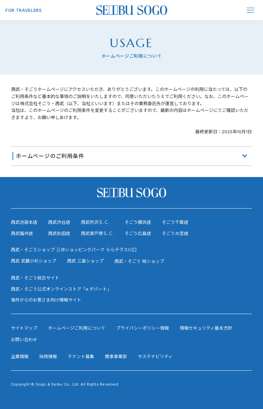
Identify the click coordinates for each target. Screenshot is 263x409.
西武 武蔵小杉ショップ (33, 261)
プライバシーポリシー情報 (142, 328)
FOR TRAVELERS (23, 10)
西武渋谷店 (59, 222)
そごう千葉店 (175, 222)
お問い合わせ (24, 339)
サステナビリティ (155, 356)
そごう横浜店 (138, 222)
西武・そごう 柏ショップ (139, 261)
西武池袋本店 (24, 222)
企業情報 (19, 356)
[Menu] (251, 10)
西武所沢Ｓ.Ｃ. (95, 222)
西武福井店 (22, 233)
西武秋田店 (59, 233)
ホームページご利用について (76, 328)
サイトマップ (24, 328)
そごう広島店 (138, 233)
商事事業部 (116, 356)
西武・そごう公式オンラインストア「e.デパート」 (61, 289)
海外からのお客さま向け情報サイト (46, 300)
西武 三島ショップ (85, 261)
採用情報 (48, 356)
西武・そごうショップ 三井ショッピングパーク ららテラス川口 (74, 249)
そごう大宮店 (175, 233)
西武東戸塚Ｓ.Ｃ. (97, 233)
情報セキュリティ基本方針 (206, 328)
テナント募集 (81, 356)
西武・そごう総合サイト (35, 277)
